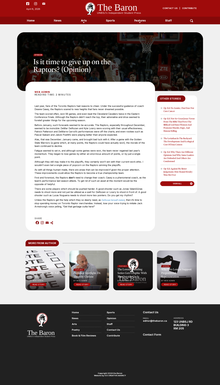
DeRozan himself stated (114, 200)
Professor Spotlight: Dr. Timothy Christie (87, 274)
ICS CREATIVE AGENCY (115, 375)
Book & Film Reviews (85, 334)
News (57, 20)
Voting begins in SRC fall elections (44, 274)
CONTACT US (170, 8)
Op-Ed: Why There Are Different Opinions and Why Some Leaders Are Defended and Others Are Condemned (178, 156)
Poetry (77, 329)
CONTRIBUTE (189, 8)
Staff (168, 20)
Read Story (39, 284)
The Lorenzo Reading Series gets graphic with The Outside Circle (132, 272)
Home (31, 20)
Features (140, 20)
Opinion (38, 55)
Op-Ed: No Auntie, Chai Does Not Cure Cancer (178, 109)
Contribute (114, 334)
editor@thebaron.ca (155, 320)
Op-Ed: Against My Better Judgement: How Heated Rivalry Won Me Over (177, 171)
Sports (110, 20)
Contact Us (115, 329)
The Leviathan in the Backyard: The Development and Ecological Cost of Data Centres (178, 141)
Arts (84, 20)
